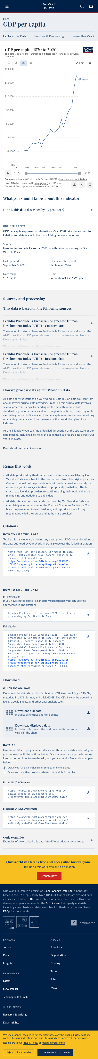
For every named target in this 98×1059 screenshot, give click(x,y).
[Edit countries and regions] (79, 63)
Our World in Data (49, 6)
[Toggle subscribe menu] (91, 6)
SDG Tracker (10, 999)
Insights (7, 973)
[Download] (74, 184)
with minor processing (65, 248)
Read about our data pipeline (22, 448)
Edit (81, 63)
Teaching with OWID (15, 1007)
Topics (7, 957)
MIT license (53, 913)
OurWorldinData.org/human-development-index (27, 186)
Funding (55, 973)
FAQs (6, 921)
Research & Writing (15, 1024)
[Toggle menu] (7, 6)
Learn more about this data (73, 179)
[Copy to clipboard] (84, 554)
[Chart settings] (90, 63)
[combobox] (82, 6)
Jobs (53, 989)
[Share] (82, 184)
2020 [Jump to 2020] (88, 173)
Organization (58, 965)
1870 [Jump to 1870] (17, 173)
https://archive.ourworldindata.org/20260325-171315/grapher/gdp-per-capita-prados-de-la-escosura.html (39, 566)
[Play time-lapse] (8, 173)
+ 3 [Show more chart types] (30, 63)
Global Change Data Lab (58, 901)
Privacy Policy (30, 1043)
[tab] (8, 63)
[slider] (26, 173)
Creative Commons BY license (66, 505)
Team (54, 981)
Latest (6, 991)
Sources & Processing (49, 36)
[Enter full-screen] (90, 184)
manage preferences (53, 1043)
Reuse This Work (83, 36)
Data (6, 965)
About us (56, 957)
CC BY (55, 186)
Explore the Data (15, 36)
